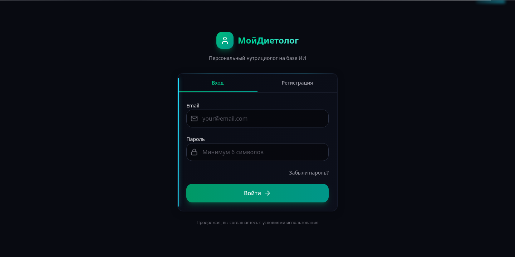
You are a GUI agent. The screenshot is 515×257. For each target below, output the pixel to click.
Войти (257, 193)
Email (193, 105)
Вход (218, 85)
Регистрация (297, 82)
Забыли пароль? (309, 172)
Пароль (195, 139)
